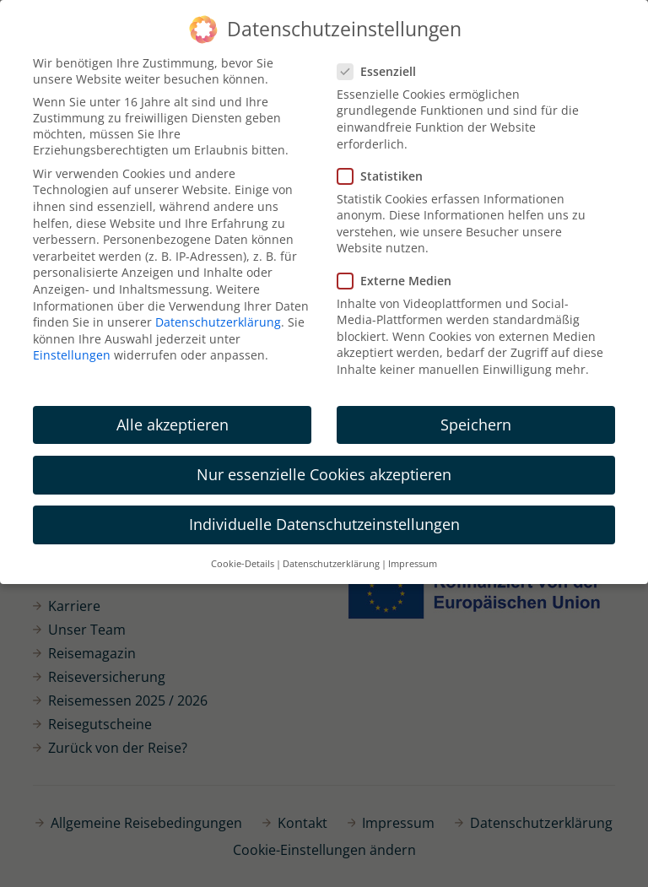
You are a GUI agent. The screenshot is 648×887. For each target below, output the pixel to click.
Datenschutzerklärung (218, 322)
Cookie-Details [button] (242, 564)
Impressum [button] (412, 564)
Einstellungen (72, 355)
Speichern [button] (475, 424)
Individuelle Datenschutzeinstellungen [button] (324, 524)
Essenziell (382, 71)
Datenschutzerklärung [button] (331, 564)
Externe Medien (399, 281)
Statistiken (385, 176)
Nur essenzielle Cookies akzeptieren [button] (324, 474)
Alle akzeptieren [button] (172, 424)
